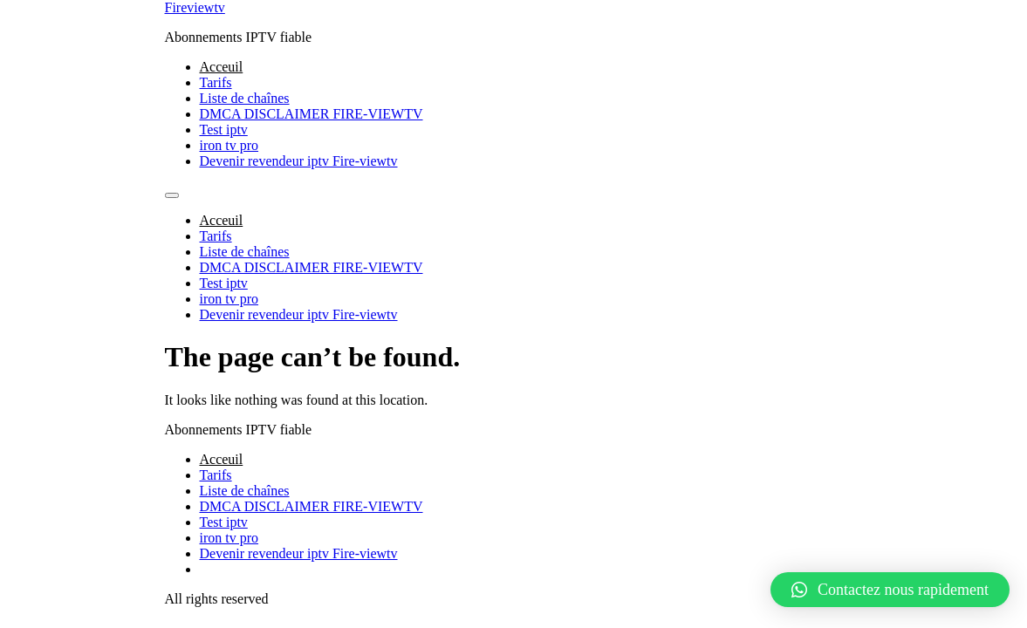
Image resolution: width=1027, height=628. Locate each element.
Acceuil (221, 66)
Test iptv (224, 129)
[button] (890, 589)
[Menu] (172, 195)
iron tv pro (229, 145)
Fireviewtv (195, 7)
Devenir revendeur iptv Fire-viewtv (299, 161)
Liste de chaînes (245, 98)
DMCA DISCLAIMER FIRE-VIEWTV (311, 113)
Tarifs (216, 82)
